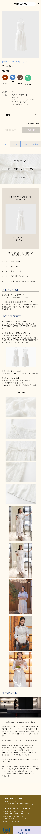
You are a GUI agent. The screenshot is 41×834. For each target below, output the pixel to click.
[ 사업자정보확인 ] (26, 809)
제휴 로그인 (6, 824)
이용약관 (5, 821)
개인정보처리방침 (14, 821)
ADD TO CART (10, 130)
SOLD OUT (31, 130)
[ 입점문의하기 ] (29, 814)
